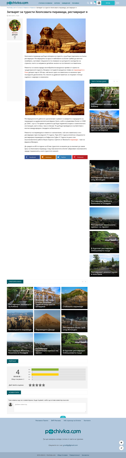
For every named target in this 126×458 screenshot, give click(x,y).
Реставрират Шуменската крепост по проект (103, 225)
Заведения (66, 3)
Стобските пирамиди (73, 306)
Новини (32, 7)
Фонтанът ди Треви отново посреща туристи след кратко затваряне (104, 127)
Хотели (57, 3)
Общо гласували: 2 (17, 379)
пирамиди (74, 140)
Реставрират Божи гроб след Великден (102, 178)
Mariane (15, 32)
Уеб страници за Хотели (72, 420)
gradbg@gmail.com (70, 445)
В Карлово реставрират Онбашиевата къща (102, 249)
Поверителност (74, 455)
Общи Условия (62, 455)
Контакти (87, 420)
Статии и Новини (45, 3)
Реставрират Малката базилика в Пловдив (101, 202)
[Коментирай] (50, 407)
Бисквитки (85, 455)
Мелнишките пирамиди (20, 329)
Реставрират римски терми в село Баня (104, 273)
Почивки (75, 3)
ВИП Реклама (56, 420)
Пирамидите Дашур (45, 329)
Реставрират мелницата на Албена (104, 105)
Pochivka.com (11, 7)
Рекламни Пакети (42, 420)
